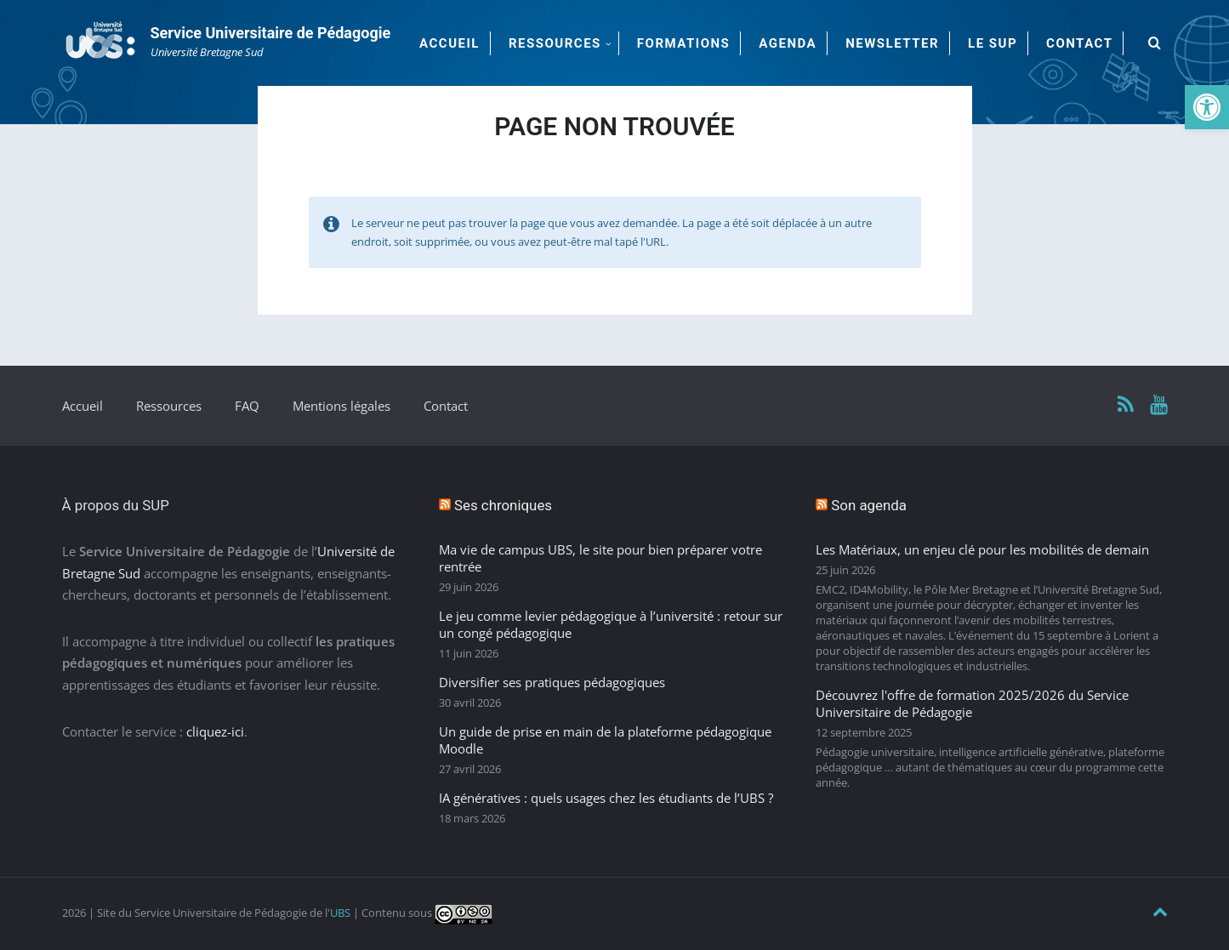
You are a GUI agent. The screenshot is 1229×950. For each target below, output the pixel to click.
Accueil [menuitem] (449, 43)
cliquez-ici (215, 731)
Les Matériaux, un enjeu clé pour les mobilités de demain (982, 549)
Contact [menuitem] (1079, 43)
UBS (340, 912)
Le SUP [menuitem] (992, 43)
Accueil (82, 405)
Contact (446, 405)
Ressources (169, 405)
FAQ (247, 405)
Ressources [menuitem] (555, 43)
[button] (1207, 107)
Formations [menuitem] (683, 43)
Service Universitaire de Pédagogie (271, 33)
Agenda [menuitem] (787, 43)
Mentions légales (341, 405)
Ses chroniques (503, 505)
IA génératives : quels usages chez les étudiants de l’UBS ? (606, 797)
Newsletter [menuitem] (892, 43)
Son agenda (869, 505)
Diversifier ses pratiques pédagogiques (552, 682)
